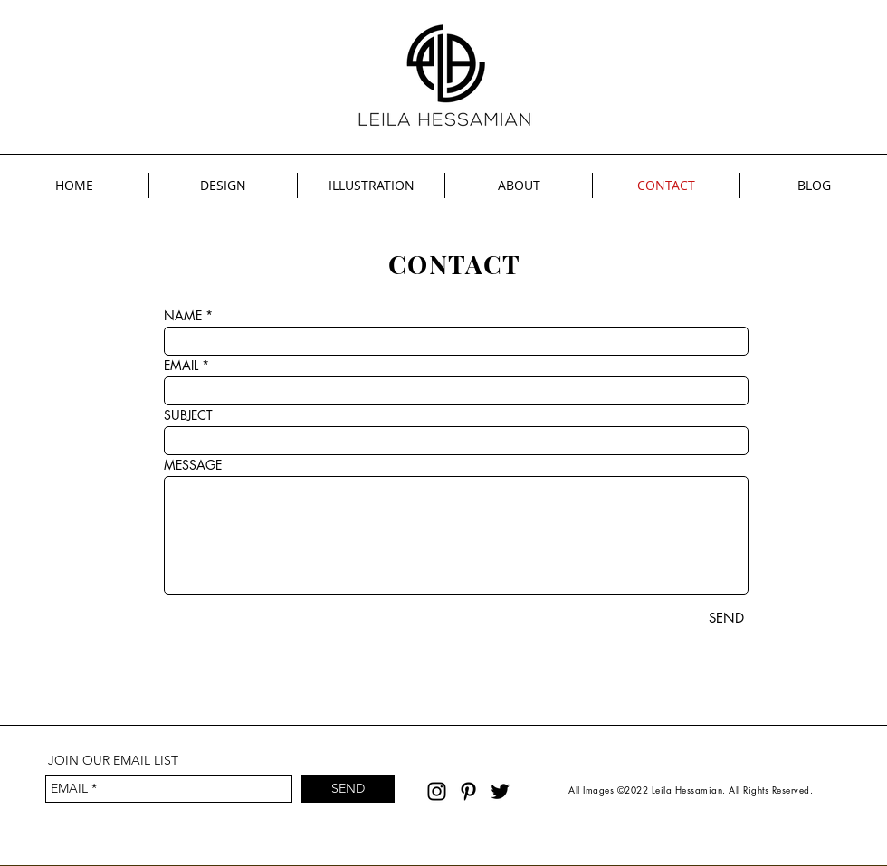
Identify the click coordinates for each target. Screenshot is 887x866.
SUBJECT (188, 415)
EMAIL (181, 365)
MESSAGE (193, 465)
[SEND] (726, 618)
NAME (183, 315)
